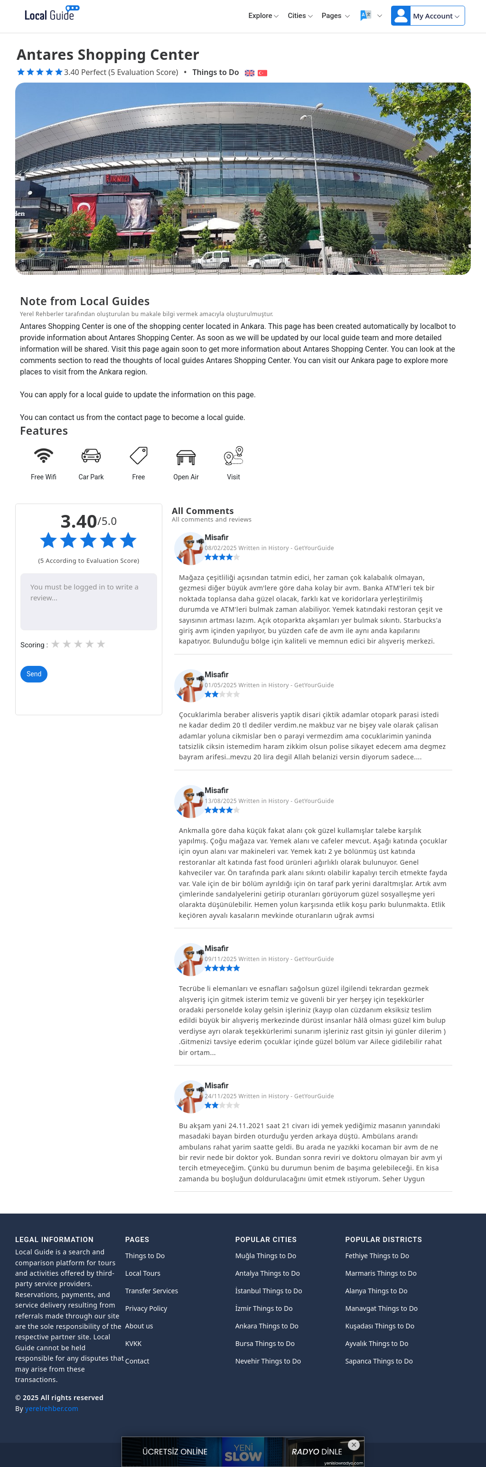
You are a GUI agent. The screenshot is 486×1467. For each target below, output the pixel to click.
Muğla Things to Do (266, 1255)
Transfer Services (151, 1290)
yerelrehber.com (51, 1408)
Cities (300, 15)
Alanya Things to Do (376, 1290)
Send (34, 674)
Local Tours (142, 1273)
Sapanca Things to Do (378, 1360)
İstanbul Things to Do (268, 1290)
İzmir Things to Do (264, 1308)
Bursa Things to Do (265, 1343)
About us (139, 1325)
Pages (336, 15)
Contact (137, 1360)
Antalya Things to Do (267, 1273)
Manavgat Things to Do (381, 1308)
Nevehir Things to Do (268, 1360)
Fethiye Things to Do (377, 1255)
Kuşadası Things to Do (379, 1325)
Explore (263, 15)
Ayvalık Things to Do (376, 1343)
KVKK (133, 1343)
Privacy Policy (146, 1308)
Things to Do (215, 72)
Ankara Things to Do (267, 1325)
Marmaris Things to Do (381, 1273)
